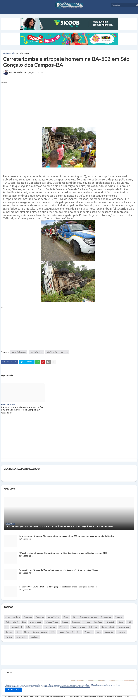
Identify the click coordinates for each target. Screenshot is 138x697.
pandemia (35, 637)
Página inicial (8, 53)
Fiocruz (87, 622)
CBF (74, 617)
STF (18, 632)
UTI (78, 632)
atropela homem (22, 53)
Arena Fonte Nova (13, 617)
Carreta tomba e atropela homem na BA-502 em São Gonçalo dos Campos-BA (22, 408)
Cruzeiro (118, 617)
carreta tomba (36, 352)
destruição (109, 632)
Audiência (40, 617)
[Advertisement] (66, 103)
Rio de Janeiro (123, 627)
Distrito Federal (12, 622)
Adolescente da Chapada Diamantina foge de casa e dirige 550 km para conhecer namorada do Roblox (66, 536)
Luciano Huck (17, 627)
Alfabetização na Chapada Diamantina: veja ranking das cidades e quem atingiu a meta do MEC (63, 553)
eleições (9, 637)
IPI (6, 627)
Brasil (65, 617)
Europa (65, 622)
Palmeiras (63, 627)
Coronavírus (106, 617)
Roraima (9, 632)
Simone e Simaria (40, 632)
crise (99, 632)
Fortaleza (98, 622)
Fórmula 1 (110, 622)
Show (26, 632)
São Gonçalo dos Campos (57, 352)
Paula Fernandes (78, 627)
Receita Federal (107, 627)
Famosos (76, 622)
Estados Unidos (52, 622)
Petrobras (93, 627)
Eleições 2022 (35, 622)
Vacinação (88, 632)
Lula (28, 627)
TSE (52, 632)
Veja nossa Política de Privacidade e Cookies (75, 687)
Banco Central (53, 617)
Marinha (37, 627)
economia (121, 632)
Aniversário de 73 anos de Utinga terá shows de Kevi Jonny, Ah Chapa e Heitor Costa (58, 570)
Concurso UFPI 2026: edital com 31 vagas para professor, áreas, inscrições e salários (58, 587)
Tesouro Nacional (66, 632)
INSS (129, 622)
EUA (24, 622)
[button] (3, 5)
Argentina (28, 617)
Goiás (120, 622)
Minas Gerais (50, 627)
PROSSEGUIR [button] (13, 689)
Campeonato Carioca (88, 617)
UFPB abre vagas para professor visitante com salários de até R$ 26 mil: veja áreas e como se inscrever (59, 526)
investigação (21, 637)
